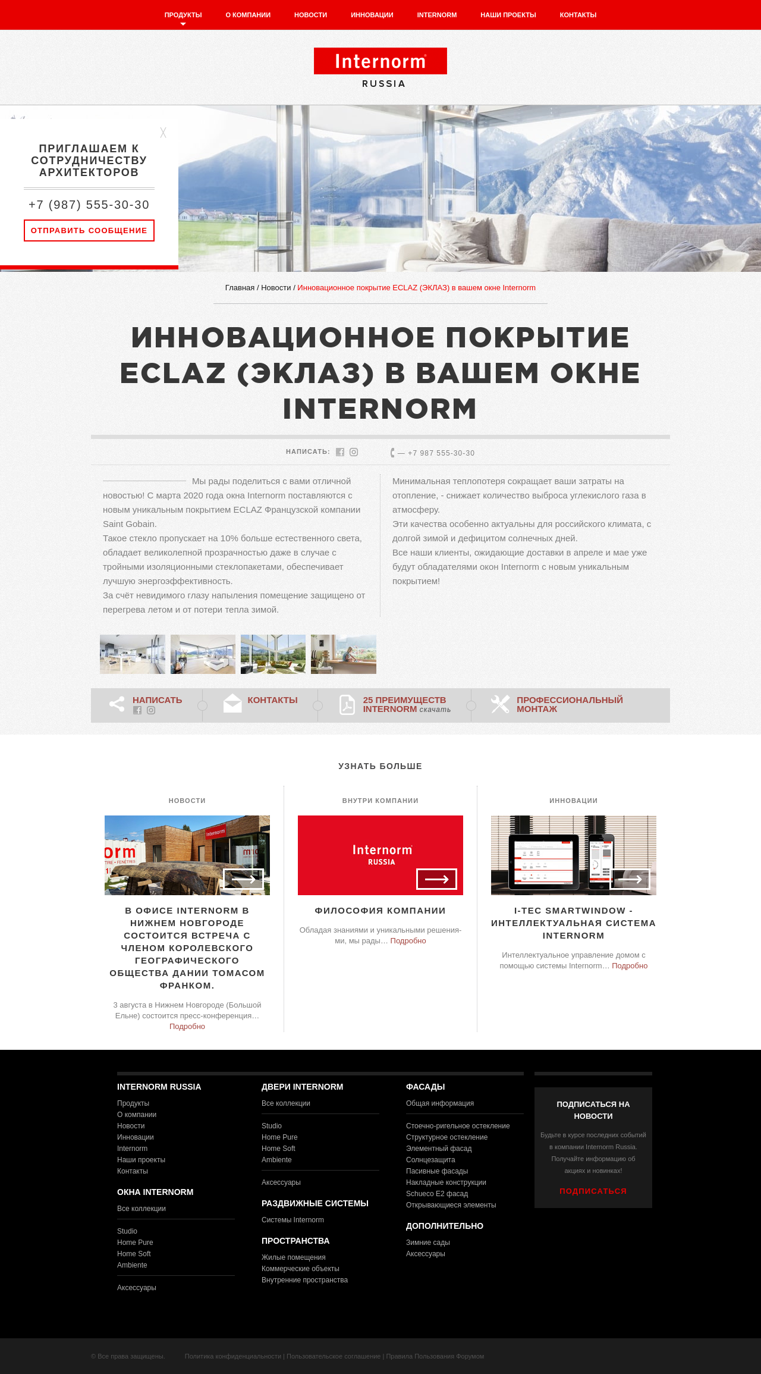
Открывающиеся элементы (451, 1205)
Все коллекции (141, 1208)
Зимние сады (428, 1242)
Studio (127, 1231)
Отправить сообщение (89, 230)
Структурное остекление (447, 1137)
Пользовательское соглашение (333, 1356)
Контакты (578, 14)
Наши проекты (508, 14)
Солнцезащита (430, 1160)
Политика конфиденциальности (233, 1356)
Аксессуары (136, 1288)
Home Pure (135, 1242)
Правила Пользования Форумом (435, 1356)
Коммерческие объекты (300, 1269)
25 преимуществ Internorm (407, 704)
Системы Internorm (293, 1220)
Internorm (437, 14)
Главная (239, 287)
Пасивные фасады (437, 1171)
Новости (310, 14)
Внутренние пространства (305, 1280)
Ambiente (132, 1265)
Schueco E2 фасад (437, 1194)
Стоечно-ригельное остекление (458, 1126)
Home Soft (134, 1254)
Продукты (183, 14)
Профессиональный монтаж (570, 704)
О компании (248, 14)
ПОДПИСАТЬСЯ (593, 1191)
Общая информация (440, 1103)
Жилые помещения (294, 1257)
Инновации (372, 14)
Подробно (187, 1026)
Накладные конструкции (446, 1182)
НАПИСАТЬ (158, 700)
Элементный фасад (438, 1148)
